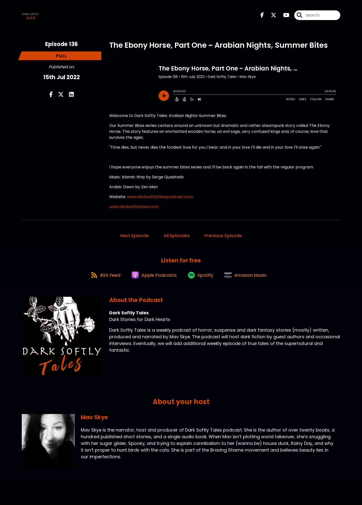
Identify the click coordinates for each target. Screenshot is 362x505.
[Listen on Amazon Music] (248, 279)
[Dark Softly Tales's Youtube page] (283, 16)
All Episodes (177, 237)
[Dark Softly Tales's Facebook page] (262, 16)
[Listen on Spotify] (201, 279)
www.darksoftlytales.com (134, 208)
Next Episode (134, 237)
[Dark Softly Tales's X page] (270, 16)
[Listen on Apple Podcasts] (153, 279)
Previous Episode (223, 237)
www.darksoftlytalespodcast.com (160, 198)
